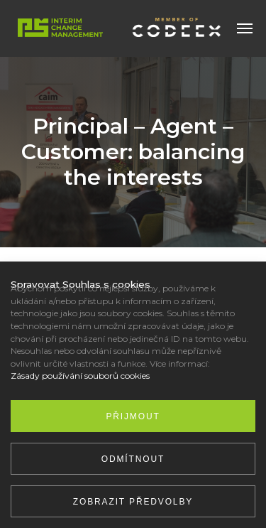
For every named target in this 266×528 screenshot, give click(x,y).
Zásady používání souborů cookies (80, 375)
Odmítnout (133, 459)
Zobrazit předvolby (133, 502)
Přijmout (133, 416)
